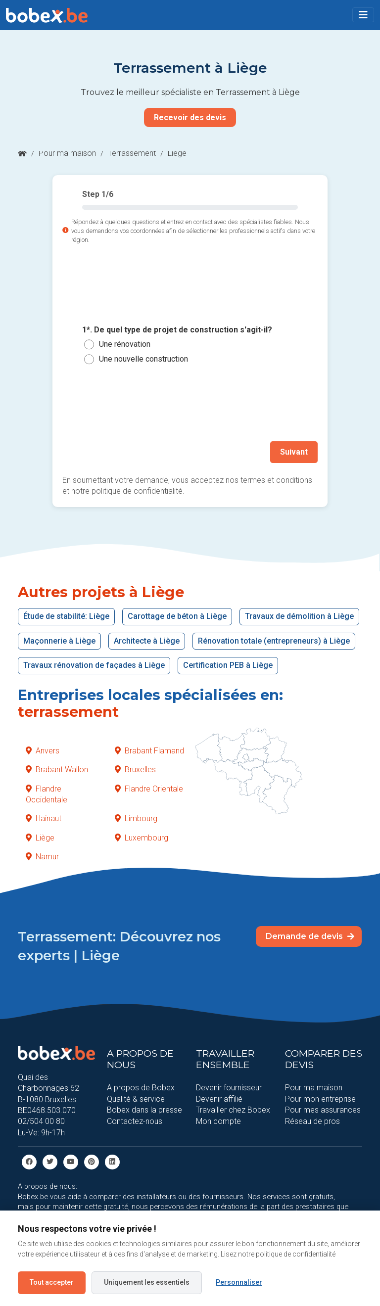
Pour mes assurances (323, 1110)
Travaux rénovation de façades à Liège (94, 665)
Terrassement (132, 153)
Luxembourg (141, 837)
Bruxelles (135, 769)
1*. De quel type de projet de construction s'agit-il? (177, 329)
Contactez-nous (134, 1120)
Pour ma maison (67, 153)
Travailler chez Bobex (233, 1110)
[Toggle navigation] (363, 14)
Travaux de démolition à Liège (299, 616)
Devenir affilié (219, 1099)
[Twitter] (50, 1161)
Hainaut (43, 818)
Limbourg (136, 818)
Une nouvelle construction (143, 359)
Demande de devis (310, 935)
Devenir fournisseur (229, 1087)
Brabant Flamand (149, 750)
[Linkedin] (112, 1161)
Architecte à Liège (147, 641)
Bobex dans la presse (144, 1110)
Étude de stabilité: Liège (66, 616)
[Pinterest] (91, 1161)
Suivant (294, 452)
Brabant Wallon (57, 769)
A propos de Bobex (141, 1087)
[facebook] (29, 1161)
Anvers (42, 750)
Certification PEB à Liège (228, 665)
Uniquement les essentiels (147, 1282)
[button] (363, 15)
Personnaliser (239, 1282)
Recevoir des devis (190, 117)
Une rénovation (124, 344)
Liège (40, 837)
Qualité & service (136, 1099)
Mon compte (218, 1120)
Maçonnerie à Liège (59, 641)
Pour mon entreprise (320, 1099)
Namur (42, 856)
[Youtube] (70, 1161)
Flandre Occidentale (46, 794)
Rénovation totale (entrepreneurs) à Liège (274, 641)
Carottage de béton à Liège (177, 616)
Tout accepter (52, 1282)
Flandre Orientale (149, 788)
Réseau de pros (312, 1120)
